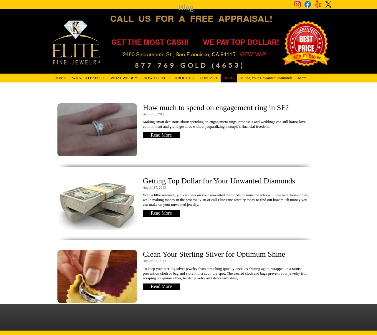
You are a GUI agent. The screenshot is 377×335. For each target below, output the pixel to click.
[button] (161, 135)
